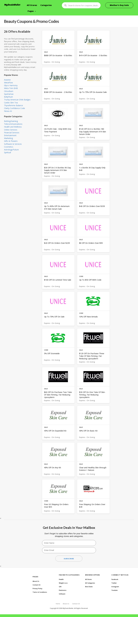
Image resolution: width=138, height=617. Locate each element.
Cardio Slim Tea (11, 102)
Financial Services (11, 132)
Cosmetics (8, 147)
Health (61, 579)
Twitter (114, 583)
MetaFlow (8, 82)
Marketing (8, 138)
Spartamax (8, 94)
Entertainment (10, 135)
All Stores (32, 5)
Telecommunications (13, 124)
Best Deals (89, 587)
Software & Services (13, 144)
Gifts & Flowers (11, 141)
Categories (46, 5)
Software (62, 594)
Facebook (114, 579)
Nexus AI (8, 111)
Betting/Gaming (11, 121)
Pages (31, 11)
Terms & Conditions (40, 592)
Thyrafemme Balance (13, 105)
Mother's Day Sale (119, 5)
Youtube (114, 590)
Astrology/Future (11, 149)
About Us (36, 581)
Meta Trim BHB (11, 88)
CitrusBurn (8, 91)
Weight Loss (63, 583)
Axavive (7, 79)
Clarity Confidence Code (14, 108)
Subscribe (69, 559)
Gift (60, 587)
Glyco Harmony (11, 85)
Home (58, 604)
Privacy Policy (37, 588)
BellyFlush (8, 97)
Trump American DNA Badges (17, 99)
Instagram (115, 587)
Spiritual (7, 152)
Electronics (62, 590)
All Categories (90, 583)
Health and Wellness (13, 126)
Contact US (36, 585)
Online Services (10, 129)
